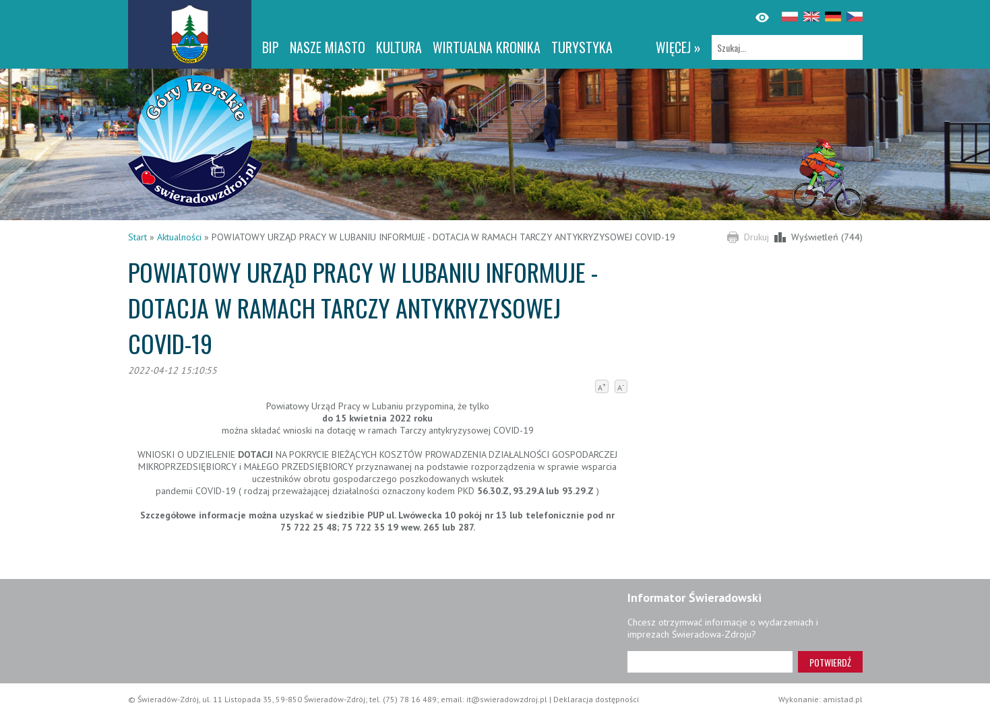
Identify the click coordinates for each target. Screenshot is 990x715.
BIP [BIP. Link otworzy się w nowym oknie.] (270, 47)
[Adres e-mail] (710, 662)
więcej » (678, 47)
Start (137, 237)
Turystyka (582, 47)
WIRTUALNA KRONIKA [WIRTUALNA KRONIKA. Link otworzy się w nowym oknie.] (486, 47)
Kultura (399, 47)
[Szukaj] (787, 47)
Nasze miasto (327, 47)
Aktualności (179, 237)
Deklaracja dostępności (596, 699)
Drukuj (756, 237)
